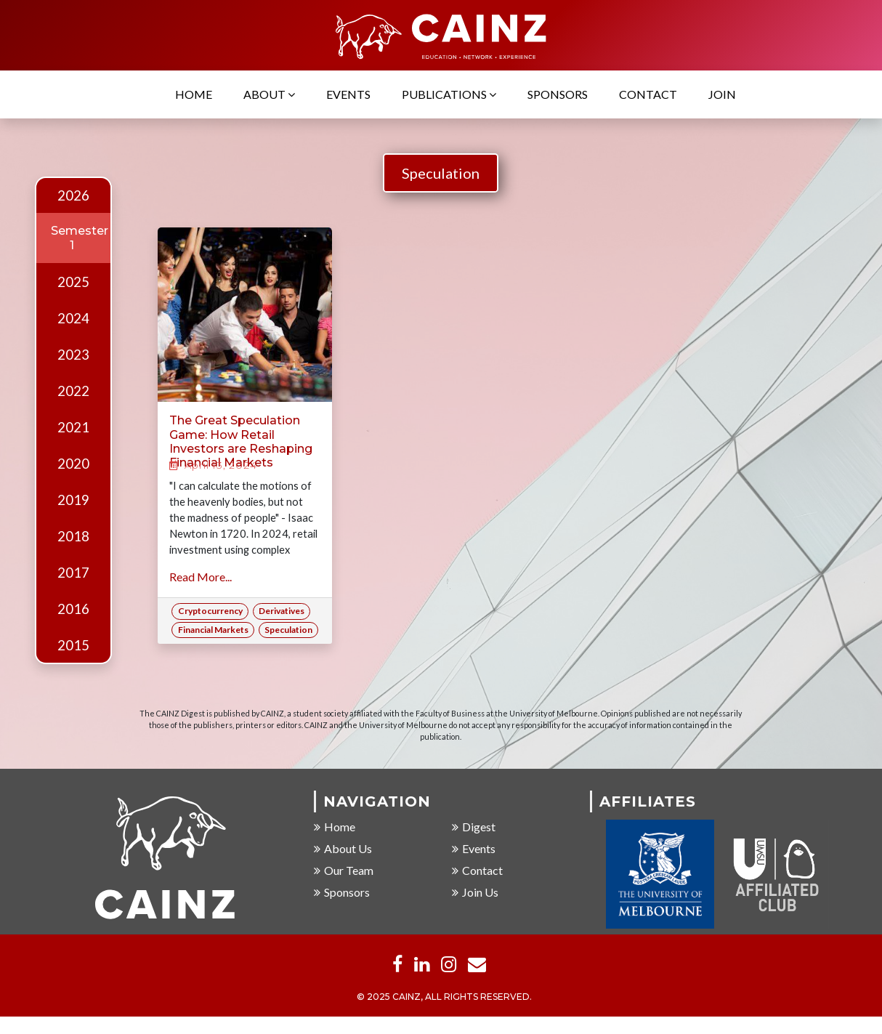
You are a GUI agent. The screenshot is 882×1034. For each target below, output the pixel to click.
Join (722, 95)
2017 (73, 573)
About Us (343, 849)
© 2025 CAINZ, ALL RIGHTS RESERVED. (444, 997)
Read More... (200, 576)
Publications (449, 95)
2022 (73, 391)
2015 (73, 645)
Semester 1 (79, 237)
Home (193, 95)
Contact (648, 95)
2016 (73, 609)
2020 (73, 464)
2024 (73, 318)
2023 (73, 355)
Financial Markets (213, 629)
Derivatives (281, 610)
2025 (73, 282)
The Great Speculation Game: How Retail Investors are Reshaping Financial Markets (240, 441)
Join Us (475, 893)
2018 (73, 536)
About (269, 95)
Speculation (441, 173)
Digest (473, 827)
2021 (73, 427)
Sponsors (557, 95)
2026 (73, 195)
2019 (73, 500)
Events (348, 95)
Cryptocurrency (210, 610)
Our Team (343, 871)
